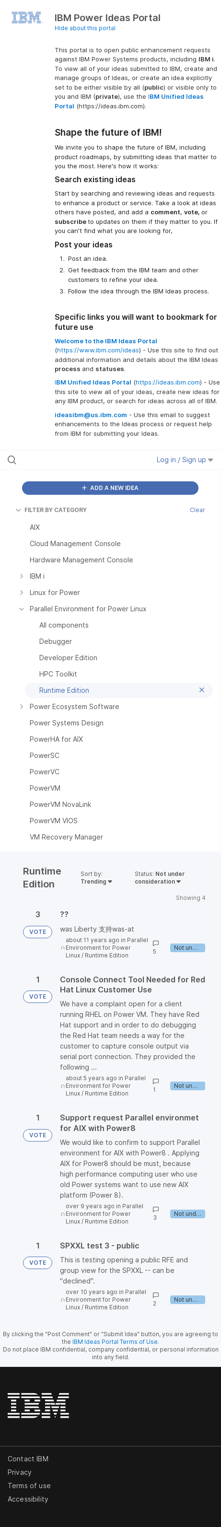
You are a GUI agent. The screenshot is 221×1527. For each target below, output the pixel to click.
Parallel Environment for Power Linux (107, 947)
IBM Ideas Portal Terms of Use (115, 1341)
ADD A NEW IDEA (110, 487)
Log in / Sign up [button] (185, 459)
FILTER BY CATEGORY (51, 509)
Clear (197, 509)
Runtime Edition (106, 955)
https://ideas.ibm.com (168, 382)
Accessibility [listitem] (28, 1499)
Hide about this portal (85, 28)
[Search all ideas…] (67, 460)
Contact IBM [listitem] (28, 1459)
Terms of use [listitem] (29, 1485)
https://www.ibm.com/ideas (98, 350)
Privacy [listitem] (20, 1472)
